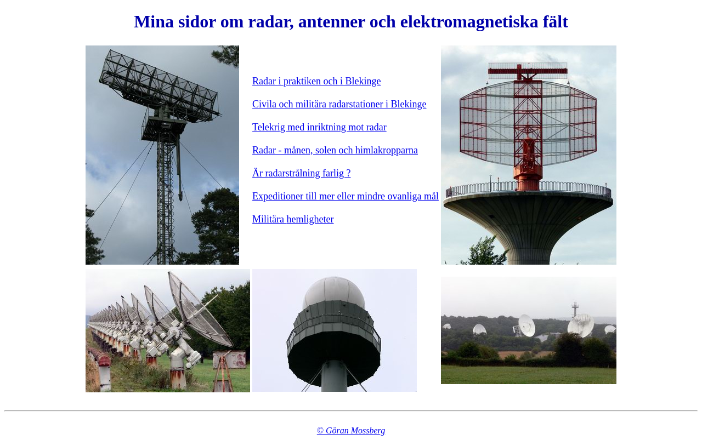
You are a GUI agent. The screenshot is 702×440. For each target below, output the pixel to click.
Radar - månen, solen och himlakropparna (335, 150)
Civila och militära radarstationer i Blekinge (339, 104)
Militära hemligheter (292, 219)
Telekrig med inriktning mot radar (319, 127)
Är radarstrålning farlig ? (301, 173)
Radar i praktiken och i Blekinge (316, 81)
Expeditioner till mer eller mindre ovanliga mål (345, 196)
